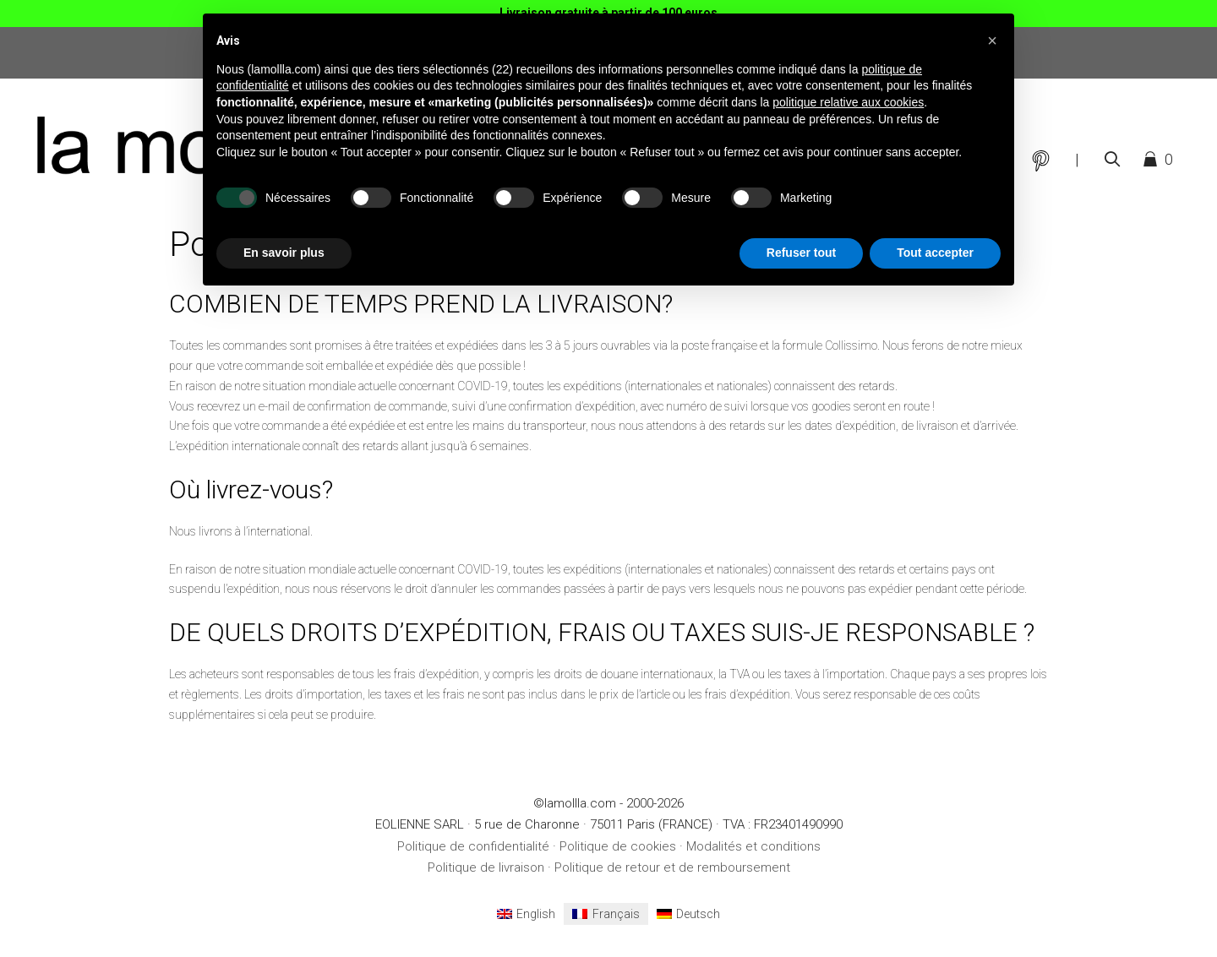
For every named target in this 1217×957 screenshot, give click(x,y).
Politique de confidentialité (473, 846)
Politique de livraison (486, 867)
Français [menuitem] (616, 914)
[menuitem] (526, 914)
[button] (992, 40)
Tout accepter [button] (935, 252)
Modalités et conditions (753, 846)
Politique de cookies (617, 846)
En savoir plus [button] (284, 252)
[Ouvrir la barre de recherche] (1112, 159)
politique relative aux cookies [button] (848, 102)
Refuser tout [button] (801, 252)
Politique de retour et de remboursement (672, 867)
